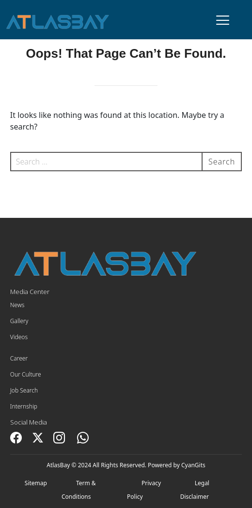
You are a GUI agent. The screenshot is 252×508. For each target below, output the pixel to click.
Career (19, 358)
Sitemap (36, 483)
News (17, 305)
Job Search (24, 390)
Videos (19, 337)
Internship (23, 406)
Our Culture (25, 374)
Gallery (19, 321)
